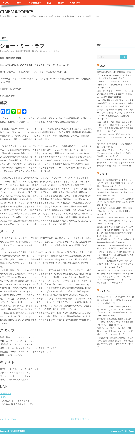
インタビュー (35, 2)
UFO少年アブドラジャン (80, 419)
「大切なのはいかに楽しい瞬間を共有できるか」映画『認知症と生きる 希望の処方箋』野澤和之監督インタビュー (115, 340)
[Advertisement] (83, 26)
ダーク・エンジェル (8, 419)
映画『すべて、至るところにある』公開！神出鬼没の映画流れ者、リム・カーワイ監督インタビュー (115, 331)
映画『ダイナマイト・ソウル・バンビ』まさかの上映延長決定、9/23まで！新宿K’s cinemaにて (115, 94)
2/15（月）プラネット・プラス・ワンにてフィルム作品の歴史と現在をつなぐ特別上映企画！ (115, 153)
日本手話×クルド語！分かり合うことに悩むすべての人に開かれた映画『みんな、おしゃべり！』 (115, 220)
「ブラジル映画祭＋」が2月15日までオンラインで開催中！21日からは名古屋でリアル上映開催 (115, 255)
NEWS (6, 2)
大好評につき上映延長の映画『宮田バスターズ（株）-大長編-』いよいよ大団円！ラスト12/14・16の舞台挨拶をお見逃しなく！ (115, 112)
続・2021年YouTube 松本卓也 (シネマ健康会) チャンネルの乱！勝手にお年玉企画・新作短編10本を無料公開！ (115, 162)
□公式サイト (5, 393)
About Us (75, 2)
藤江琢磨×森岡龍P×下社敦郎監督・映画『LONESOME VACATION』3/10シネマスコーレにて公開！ (115, 75)
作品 (49, 2)
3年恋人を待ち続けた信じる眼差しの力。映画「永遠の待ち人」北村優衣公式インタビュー (115, 300)
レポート (18, 2)
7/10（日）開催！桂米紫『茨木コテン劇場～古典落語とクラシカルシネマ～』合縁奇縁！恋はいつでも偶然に (115, 103)
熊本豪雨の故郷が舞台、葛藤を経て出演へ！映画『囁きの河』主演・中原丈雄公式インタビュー (115, 322)
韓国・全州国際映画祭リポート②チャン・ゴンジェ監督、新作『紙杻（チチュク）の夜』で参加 (115, 183)
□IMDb (3, 397)
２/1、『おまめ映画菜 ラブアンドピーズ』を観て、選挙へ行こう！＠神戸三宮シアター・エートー (115, 264)
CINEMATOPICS (16, 11)
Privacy (60, 2)
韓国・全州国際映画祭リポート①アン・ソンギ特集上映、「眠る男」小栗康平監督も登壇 (115, 192)
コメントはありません (50, 51)
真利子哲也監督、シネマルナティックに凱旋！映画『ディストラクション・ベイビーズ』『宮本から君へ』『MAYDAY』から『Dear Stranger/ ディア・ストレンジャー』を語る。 (115, 276)
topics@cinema (8, 51)
